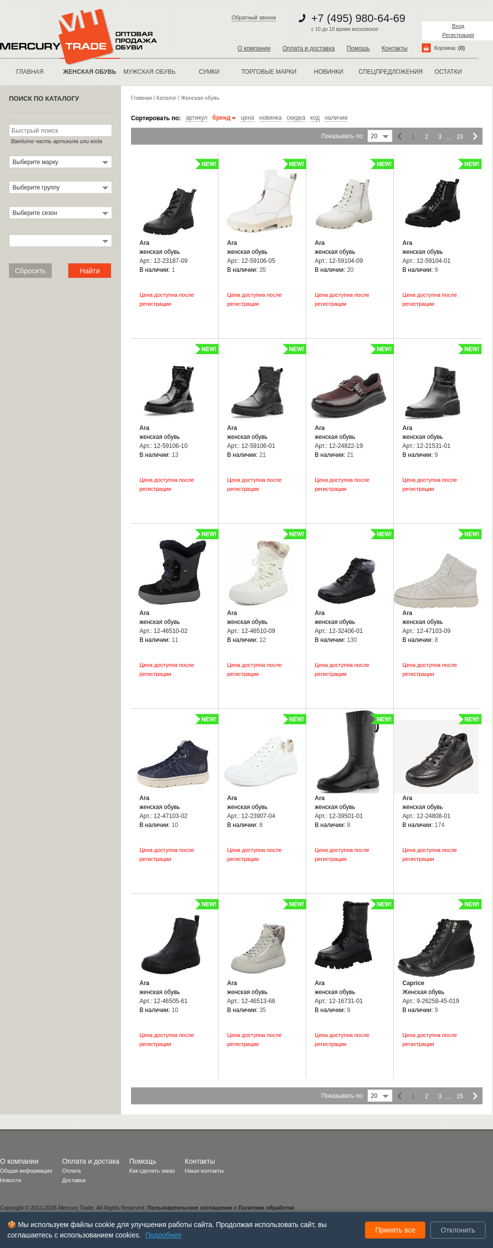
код (315, 118)
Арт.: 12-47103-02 (163, 816)
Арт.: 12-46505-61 (163, 1001)
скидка (296, 118)
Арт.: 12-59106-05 (251, 260)
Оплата (71, 1171)
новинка (270, 118)
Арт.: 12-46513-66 (251, 1001)
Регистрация (458, 35)
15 (460, 136)
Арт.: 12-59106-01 (251, 445)
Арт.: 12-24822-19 (339, 445)
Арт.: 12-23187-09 (163, 260)
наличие (336, 118)
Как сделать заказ (152, 1171)
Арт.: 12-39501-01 (339, 816)
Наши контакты (204, 1171)
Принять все (395, 1230)
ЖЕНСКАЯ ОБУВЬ (90, 71)
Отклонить (458, 1230)
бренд (224, 118)
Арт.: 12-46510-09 (251, 630)
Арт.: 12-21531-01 (426, 445)
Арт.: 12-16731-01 (339, 1001)
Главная (29, 71)
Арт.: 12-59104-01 (426, 260)
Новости (10, 1180)
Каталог (166, 98)
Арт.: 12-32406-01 (339, 630)
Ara (144, 242)
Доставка (74, 1180)
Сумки (209, 71)
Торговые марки (269, 71)
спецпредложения (388, 71)
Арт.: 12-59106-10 (163, 445)
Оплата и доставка (308, 48)
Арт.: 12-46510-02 (163, 630)
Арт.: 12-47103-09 (426, 630)
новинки (329, 71)
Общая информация (26, 1171)
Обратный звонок (254, 17)
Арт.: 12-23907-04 (251, 816)
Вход (458, 26)
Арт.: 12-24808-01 (426, 816)
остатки (448, 71)
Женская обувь (200, 98)
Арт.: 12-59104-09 (339, 260)
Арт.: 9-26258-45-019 (430, 1001)
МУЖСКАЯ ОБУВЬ (149, 71)
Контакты (394, 48)
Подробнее (163, 1235)
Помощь (358, 48)
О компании (254, 48)
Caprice (413, 983)
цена (247, 118)
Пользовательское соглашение (189, 1208)
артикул (196, 118)
